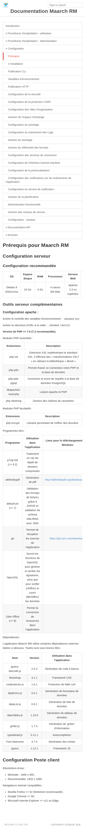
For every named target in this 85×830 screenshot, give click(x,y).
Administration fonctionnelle (23, 205)
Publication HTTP (17, 87)
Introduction (13, 25)
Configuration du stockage (22, 125)
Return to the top (16, 824)
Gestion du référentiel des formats (27, 148)
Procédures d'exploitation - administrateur (31, 41)
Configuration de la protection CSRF (28, 102)
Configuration (15, 49)
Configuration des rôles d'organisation (29, 110)
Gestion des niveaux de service (25, 212)
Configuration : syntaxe (20, 220)
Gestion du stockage (19, 140)
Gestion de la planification (22, 197)
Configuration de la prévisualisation (28, 170)
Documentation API (18, 227)
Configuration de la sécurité (23, 94)
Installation (14, 64)
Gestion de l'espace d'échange (25, 117)
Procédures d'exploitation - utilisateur (28, 33)
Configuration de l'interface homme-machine (33, 163)
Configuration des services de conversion (31, 155)
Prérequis (12, 56)
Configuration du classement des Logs (29, 132)
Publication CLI (16, 71)
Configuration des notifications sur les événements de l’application (38, 179)
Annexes (12, 235)
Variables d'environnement (22, 79)
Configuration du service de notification (30, 189)
